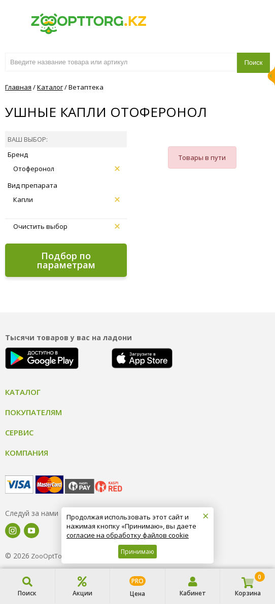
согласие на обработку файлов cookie (127, 535)
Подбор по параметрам (66, 260)
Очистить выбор (66, 226)
